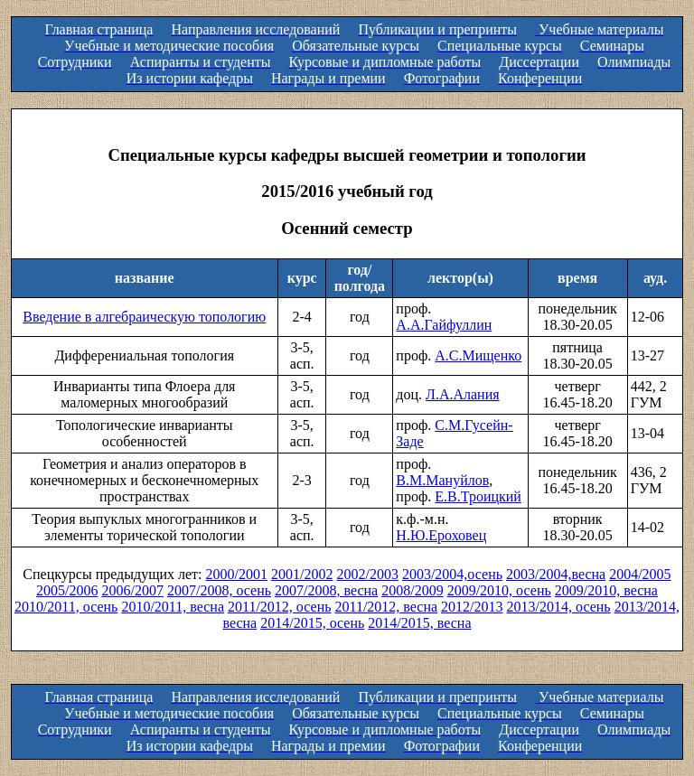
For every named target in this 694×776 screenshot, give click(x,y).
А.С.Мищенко (478, 355)
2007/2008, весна (326, 590)
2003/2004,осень (452, 574)
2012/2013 (471, 606)
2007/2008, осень (219, 590)
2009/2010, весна (606, 590)
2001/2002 (302, 574)
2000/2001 (236, 574)
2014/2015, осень (312, 623)
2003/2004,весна (555, 574)
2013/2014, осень (559, 606)
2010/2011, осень (66, 606)
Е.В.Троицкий (478, 496)
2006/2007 (132, 590)
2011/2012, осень (280, 606)
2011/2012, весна (386, 606)
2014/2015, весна (419, 623)
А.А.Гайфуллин (444, 324)
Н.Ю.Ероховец (441, 535)
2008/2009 (412, 590)
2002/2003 (367, 574)
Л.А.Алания (463, 394)
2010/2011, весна (172, 606)
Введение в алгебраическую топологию (144, 316)
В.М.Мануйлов (442, 480)
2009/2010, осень (499, 590)
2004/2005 (640, 574)
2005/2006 (67, 590)
